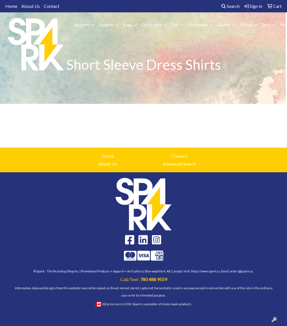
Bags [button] (128, 24)
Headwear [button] (198, 24)
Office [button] (246, 24)
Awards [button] (106, 24)
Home (11, 6)
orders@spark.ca (241, 271)
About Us (30, 6)
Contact (51, 6)
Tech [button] (266, 24)
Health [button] (223, 24)
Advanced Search (179, 163)
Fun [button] (175, 24)
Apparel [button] (81, 24)
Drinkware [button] (152, 24)
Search (230, 6)
